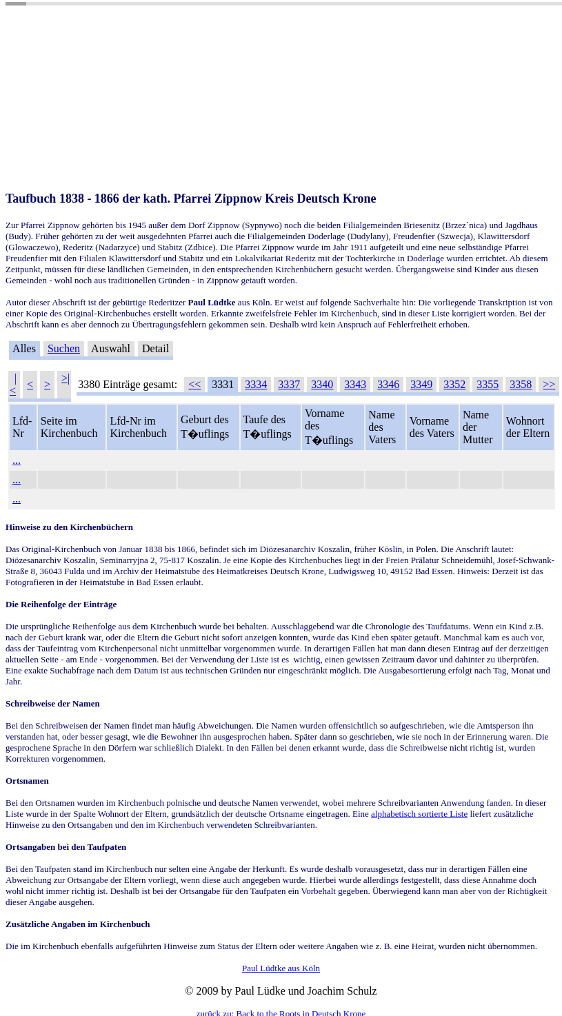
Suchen (64, 348)
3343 (355, 384)
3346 (388, 384)
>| (65, 378)
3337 (289, 384)
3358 (521, 384)
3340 (322, 384)
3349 (421, 384)
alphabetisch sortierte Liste (419, 814)
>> (549, 384)
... (16, 460)
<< (194, 384)
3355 (487, 384)
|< (13, 384)
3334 (256, 384)
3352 (454, 384)
